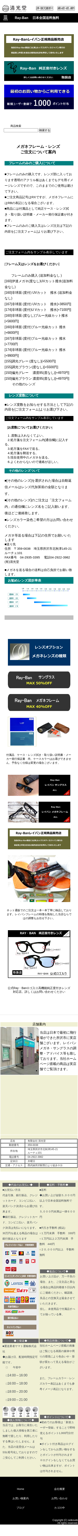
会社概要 (59, 1489)
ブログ (20, 1507)
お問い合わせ (59, 1498)
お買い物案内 (20, 1498)
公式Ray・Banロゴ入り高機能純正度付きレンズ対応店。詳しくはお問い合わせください (39, 989)
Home (20, 1489)
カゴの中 (59, 1507)
